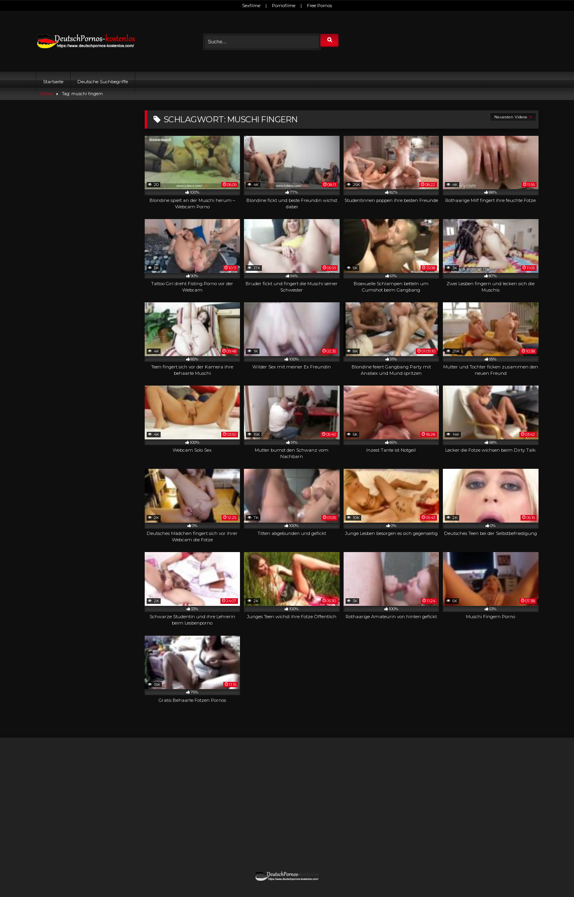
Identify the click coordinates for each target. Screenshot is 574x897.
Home (46, 93)
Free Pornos (319, 5)
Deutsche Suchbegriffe (102, 81)
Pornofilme (283, 5)
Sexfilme (251, 5)
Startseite (53, 81)
